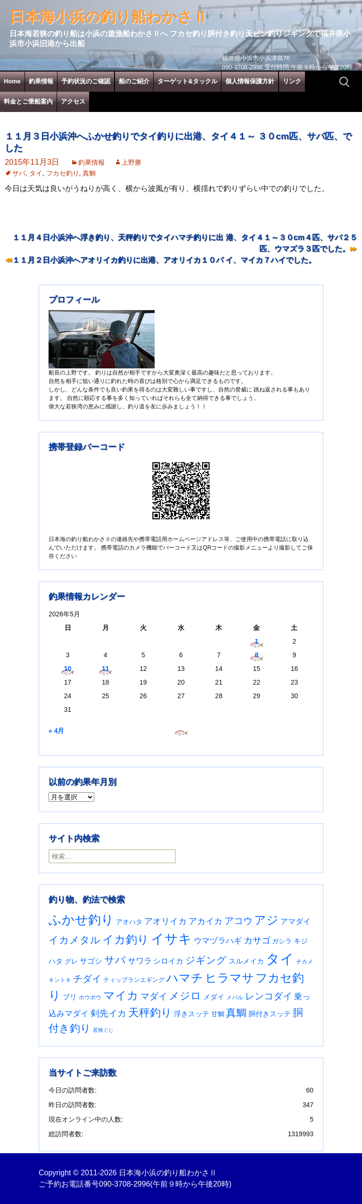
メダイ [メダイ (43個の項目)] (213, 997)
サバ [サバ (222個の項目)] (115, 960)
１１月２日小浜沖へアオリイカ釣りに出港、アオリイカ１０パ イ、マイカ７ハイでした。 (164, 260)
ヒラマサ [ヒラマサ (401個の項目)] (229, 977)
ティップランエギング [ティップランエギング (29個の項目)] (134, 979)
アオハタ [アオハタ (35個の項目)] (129, 921)
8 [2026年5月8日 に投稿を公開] (256, 655)
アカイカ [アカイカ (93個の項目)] (205, 921)
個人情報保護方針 (249, 81)
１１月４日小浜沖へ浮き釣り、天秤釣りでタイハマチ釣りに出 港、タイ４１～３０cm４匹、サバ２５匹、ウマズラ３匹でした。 (184, 243)
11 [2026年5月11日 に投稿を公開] (105, 668)
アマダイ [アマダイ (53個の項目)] (295, 921)
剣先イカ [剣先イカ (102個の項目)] (108, 1013)
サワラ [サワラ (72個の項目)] (140, 960)
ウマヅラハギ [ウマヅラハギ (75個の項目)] (218, 940)
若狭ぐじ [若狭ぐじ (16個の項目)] (103, 1030)
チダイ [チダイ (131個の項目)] (87, 978)
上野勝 (131, 162)
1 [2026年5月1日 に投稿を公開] (256, 641)
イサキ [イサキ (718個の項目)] (171, 939)
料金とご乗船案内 (28, 101)
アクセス (73, 101)
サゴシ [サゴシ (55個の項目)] (91, 961)
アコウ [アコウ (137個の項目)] (238, 921)
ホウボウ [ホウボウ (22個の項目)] (90, 997)
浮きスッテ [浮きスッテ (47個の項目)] (191, 1014)
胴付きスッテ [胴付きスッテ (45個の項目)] (269, 1014)
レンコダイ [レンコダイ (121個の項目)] (268, 996)
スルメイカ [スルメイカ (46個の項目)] (246, 961)
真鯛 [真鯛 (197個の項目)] (236, 1013)
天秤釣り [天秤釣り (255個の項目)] (150, 1012)
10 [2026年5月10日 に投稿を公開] (68, 668)
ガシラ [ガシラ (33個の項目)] (282, 941)
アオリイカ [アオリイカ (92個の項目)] (165, 921)
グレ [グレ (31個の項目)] (71, 961)
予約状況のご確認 (85, 81)
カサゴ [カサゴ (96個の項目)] (257, 940)
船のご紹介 (134, 81)
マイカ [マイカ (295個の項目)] (121, 995)
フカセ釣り (62, 173)
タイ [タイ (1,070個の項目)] (280, 958)
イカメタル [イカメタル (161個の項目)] (74, 939)
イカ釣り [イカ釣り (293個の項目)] (125, 939)
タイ (35, 173)
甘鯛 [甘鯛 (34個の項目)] (217, 1014)
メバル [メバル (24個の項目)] (234, 997)
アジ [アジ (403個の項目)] (266, 919)
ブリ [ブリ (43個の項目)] (70, 997)
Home (12, 81)
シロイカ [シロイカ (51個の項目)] (168, 961)
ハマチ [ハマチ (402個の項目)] (184, 977)
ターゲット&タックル (187, 81)
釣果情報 (41, 81)
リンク (292, 81)
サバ (18, 173)
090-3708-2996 (124, 1184)
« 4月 (56, 730)
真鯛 (89, 173)
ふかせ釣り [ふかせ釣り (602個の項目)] (81, 920)
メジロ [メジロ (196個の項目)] (185, 996)
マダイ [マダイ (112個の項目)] (153, 996)
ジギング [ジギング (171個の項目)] (206, 960)
